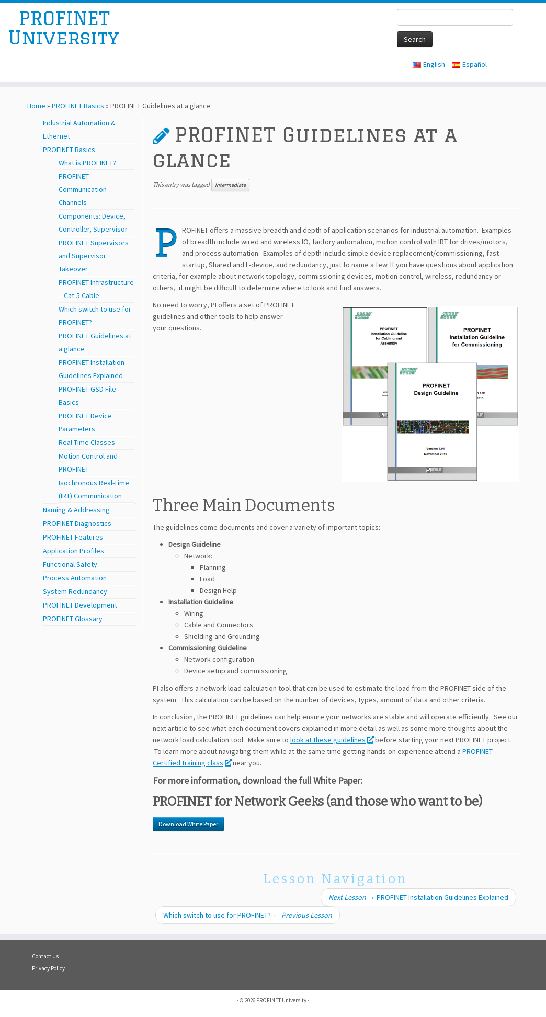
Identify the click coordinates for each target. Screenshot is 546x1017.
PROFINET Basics (78, 105)
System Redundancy (75, 591)
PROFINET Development (80, 605)
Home (36, 105)
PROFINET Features (73, 537)
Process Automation (75, 577)
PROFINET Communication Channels (83, 189)
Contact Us (45, 956)
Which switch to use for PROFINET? (247, 915)
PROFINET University (64, 33)
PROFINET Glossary (73, 618)
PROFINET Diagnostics (77, 523)
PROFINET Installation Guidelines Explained (418, 897)
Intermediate (230, 184)
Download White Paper (188, 824)
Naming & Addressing (76, 510)
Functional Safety (70, 564)
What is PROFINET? (87, 162)
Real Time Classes (87, 442)
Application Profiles (73, 550)
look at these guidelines (331, 740)
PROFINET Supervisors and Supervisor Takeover (94, 255)
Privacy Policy (48, 968)
